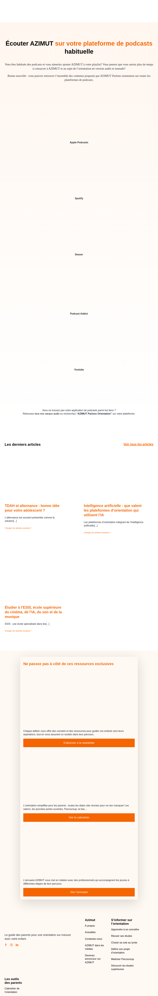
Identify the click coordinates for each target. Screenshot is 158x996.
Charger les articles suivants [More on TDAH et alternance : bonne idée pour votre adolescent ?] (17, 528)
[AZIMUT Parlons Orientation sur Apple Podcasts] (79, 120)
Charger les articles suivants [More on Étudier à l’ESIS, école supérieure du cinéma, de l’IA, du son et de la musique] (17, 631)
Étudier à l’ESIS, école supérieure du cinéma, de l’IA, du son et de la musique (33, 612)
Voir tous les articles (138, 444)
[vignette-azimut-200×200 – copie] (79, 379)
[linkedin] (17, 945)
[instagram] (11, 945)
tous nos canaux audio (47, 413)
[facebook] (6, 945)
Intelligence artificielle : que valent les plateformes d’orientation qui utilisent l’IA (113, 510)
